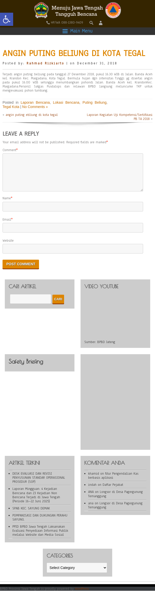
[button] (6, 19)
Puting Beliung (95, 102)
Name (7, 204)
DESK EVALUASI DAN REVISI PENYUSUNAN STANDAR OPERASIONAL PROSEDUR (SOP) (38, 483)
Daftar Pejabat (113, 491)
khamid (93, 479)
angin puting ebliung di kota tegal (32, 115)
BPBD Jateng (106, 348)
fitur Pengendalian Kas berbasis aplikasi (113, 481)
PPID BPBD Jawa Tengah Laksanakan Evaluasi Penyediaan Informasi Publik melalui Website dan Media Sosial (40, 536)
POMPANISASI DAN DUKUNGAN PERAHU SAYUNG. (39, 523)
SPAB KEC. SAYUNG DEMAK (31, 514)
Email (7, 226)
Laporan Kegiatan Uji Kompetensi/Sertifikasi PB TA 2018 (119, 117)
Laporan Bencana (35, 102)
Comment (9, 150)
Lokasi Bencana (66, 102)
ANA (91, 498)
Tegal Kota (11, 107)
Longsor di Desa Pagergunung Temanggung (115, 500)
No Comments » (35, 107)
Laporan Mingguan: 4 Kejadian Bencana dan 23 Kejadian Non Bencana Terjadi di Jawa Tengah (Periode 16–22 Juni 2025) (36, 501)
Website (8, 247)
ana (90, 509)
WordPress (82, 595)
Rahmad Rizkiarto (45, 63)
